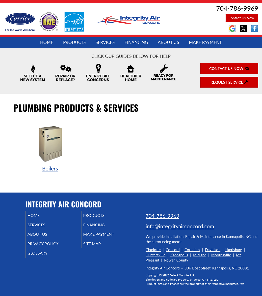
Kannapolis (179, 255)
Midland (199, 255)
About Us (168, 42)
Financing (136, 42)
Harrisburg (233, 249)
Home (46, 42)
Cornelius (192, 249)
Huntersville (155, 255)
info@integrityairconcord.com (180, 226)
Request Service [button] (229, 82)
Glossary (44, 257)
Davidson (212, 249)
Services (105, 42)
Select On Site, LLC (182, 275)
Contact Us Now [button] (242, 18)
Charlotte (153, 249)
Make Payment (205, 42)
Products (74, 42)
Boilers (50, 148)
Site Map (99, 247)
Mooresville (221, 255)
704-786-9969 (162, 216)
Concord (173, 249)
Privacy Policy (50, 247)
